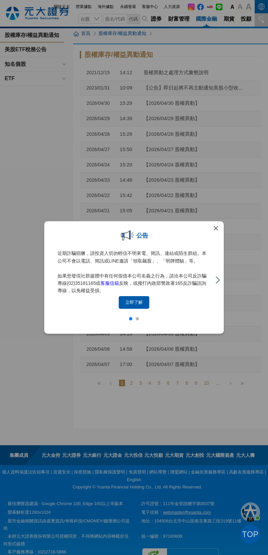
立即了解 (134, 302)
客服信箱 (109, 283)
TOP (250, 534)
